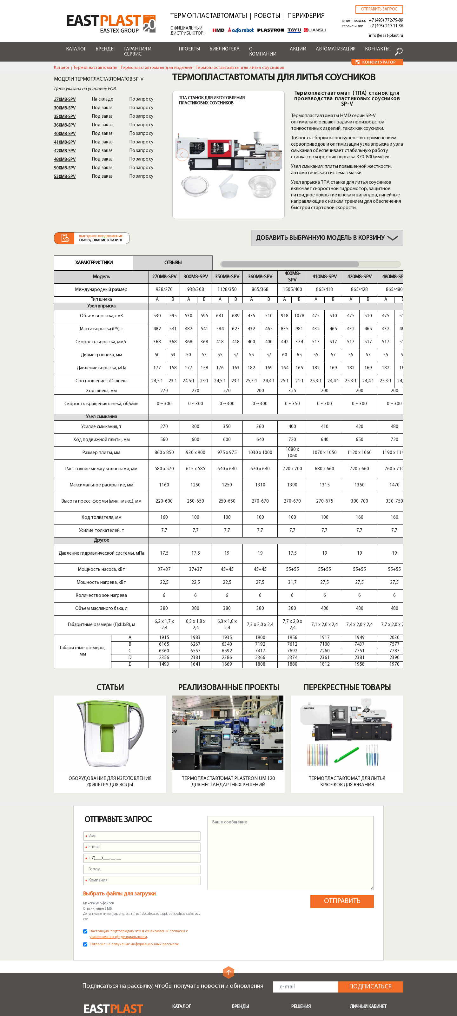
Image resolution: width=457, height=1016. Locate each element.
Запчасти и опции (191, 906)
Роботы (267, 16)
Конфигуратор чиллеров (248, 988)
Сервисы (241, 928)
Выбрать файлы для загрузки (119, 735)
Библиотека (224, 49)
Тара (296, 908)
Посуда (299, 892)
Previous (182, 154)
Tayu (237, 892)
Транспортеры (188, 891)
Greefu (239, 908)
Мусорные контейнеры (316, 870)
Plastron (240, 877)
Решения (301, 848)
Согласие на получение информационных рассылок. (134, 786)
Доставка (242, 949)
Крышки (299, 900)
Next (274, 154)
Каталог (76, 49)
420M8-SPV (65, 151)
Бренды (105, 49)
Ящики (298, 885)
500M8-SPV (65, 168)
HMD (237, 870)
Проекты (189, 49)
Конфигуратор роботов (248, 975)
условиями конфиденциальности (118, 778)
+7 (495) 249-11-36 (386, 26)
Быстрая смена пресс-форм (196, 916)
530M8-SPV (65, 177)
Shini (237, 862)
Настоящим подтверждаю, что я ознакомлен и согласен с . (138, 775)
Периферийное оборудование (188, 873)
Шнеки (179, 898)
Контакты (377, 49)
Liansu (238, 900)
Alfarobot (242, 885)
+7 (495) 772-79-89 (386, 20)
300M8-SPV (65, 108)
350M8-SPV (65, 117)
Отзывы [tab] (172, 263)
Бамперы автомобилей (316, 862)
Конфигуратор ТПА (253, 964)
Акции (298, 49)
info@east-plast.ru (386, 35)
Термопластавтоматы (208, 16)
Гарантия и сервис (137, 52)
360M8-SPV (65, 125)
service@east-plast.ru (107, 958)
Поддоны (301, 877)
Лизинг (239, 957)
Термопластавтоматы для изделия (156, 67)
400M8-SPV (65, 134)
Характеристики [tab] (93, 263)
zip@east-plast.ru (103, 965)
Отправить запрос (379, 9)
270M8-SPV (65, 99)
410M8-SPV (65, 142)
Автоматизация (335, 49)
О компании (262, 52)
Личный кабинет (368, 848)
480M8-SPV (65, 159)
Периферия (306, 16)
